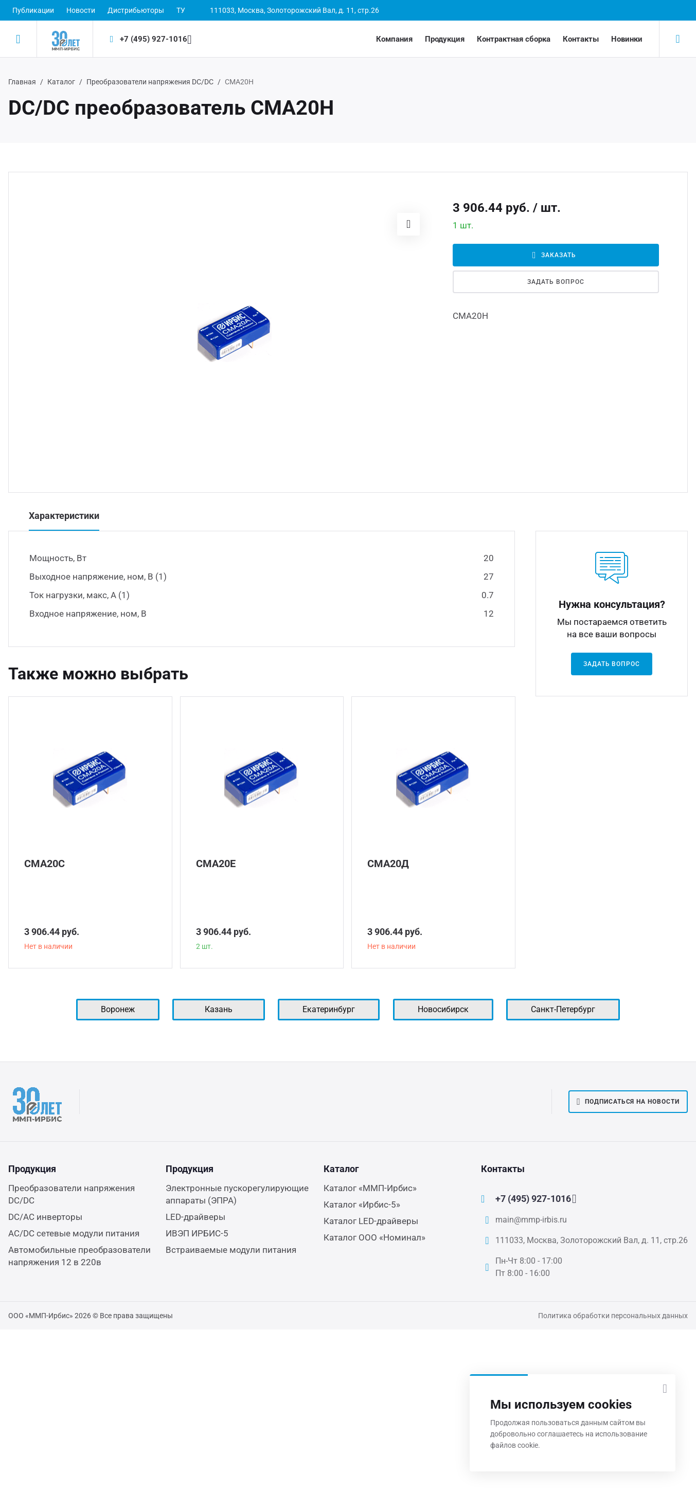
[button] (408, 224)
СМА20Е (216, 863)
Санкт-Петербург (563, 1009)
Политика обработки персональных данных (613, 1315)
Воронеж (118, 1009)
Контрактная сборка (513, 39)
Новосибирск (443, 1009)
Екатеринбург (328, 1009)
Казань (219, 1009)
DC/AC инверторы (45, 1217)
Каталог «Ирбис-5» (362, 1204)
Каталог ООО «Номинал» (374, 1237)
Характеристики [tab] (64, 515)
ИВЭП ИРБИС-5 (197, 1233)
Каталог (61, 82)
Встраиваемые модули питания (231, 1250)
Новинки (627, 39)
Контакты (581, 39)
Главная (22, 82)
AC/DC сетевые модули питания (73, 1233)
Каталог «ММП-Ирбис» (370, 1188)
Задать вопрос (555, 281)
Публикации (33, 10)
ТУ (180, 10)
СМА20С (44, 863)
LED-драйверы (195, 1217)
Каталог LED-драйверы (371, 1221)
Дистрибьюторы (136, 10)
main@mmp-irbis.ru (531, 1220)
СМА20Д (388, 863)
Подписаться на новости (628, 1101)
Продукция (445, 39)
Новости (80, 10)
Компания (394, 39)
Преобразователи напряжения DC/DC (149, 82)
